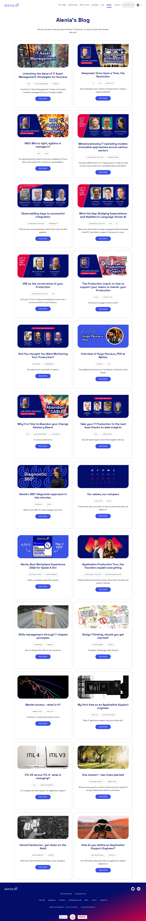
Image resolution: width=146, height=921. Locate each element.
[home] (11, 5)
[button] (139, 5)
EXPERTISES (73, 5)
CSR (102, 5)
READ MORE (43, 99)
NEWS (109, 5)
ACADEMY (95, 5)
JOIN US (117, 5)
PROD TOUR (84, 5)
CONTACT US (128, 5)
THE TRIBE (62, 5)
